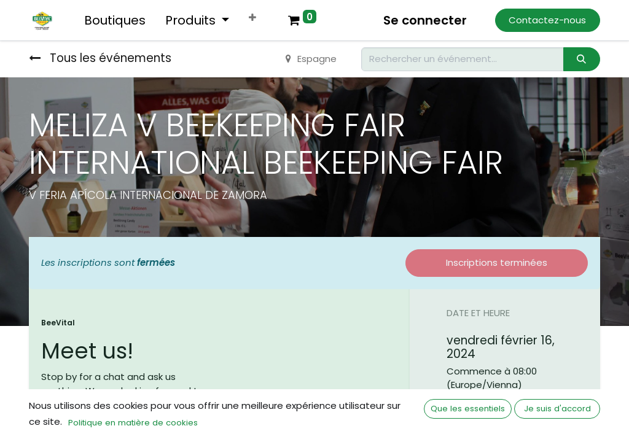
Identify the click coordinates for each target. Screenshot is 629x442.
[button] (252, 18)
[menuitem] (114, 20)
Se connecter (425, 20)
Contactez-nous (547, 20)
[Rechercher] (581, 59)
